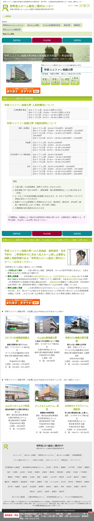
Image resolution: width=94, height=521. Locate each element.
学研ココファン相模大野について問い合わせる (23, 90)
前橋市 (86, 482)
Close (91, 513)
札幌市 (17, 487)
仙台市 (25, 487)
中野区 (17, 477)
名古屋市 (33, 487)
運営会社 (64, 460)
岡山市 (32, 491)
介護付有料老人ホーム (42, 276)
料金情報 (47, 40)
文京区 (32, 477)
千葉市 (32, 482)
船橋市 (39, 482)
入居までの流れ (38, 460)
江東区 (15, 472)
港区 (38, 477)
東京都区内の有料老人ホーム (33, 467)
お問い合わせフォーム (43, 505)
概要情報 (16, 40)
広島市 (47, 491)
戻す (84, 5)
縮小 (80, 5)
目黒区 (45, 477)
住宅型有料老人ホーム (62, 276)
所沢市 (70, 482)
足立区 (48, 467)
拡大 (88, 5)
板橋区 (63, 467)
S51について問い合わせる (23, 302)
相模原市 (15, 482)
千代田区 (84, 472)
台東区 (68, 472)
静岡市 (41, 487)
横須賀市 (24, 482)
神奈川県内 (72, 279)
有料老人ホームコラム (46, 455)
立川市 (69, 477)
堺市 (62, 487)
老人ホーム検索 (30, 455)
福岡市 (54, 491)
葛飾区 (87, 467)
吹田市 (69, 487)
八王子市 (53, 477)
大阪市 (55, 487)
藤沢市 (7, 482)
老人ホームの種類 (63, 455)
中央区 (75, 472)
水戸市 (10, 487)
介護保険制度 (77, 455)
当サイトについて (52, 460)
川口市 (63, 482)
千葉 (46, 482)
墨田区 (52, 472)
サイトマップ (75, 460)
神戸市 (83, 487)
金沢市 (39, 491)
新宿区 (37, 472)
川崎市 (83, 477)
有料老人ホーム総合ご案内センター (32, 8)
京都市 (76, 487)
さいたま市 (54, 482)
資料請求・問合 (11, 515)
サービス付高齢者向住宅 (74, 497)
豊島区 (10, 477)
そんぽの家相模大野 (47, 337)
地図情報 (77, 40)
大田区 (79, 467)
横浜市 (76, 477)
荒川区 (56, 467)
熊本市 (61, 491)
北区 (8, 472)
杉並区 (44, 472)
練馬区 (25, 477)
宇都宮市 (79, 482)
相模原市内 (54, 282)
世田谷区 (60, 472)
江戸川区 (71, 467)
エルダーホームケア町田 (17, 405)
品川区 (22, 472)
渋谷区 (30, 472)
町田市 (61, 477)
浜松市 (48, 487)
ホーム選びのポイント (22, 460)
